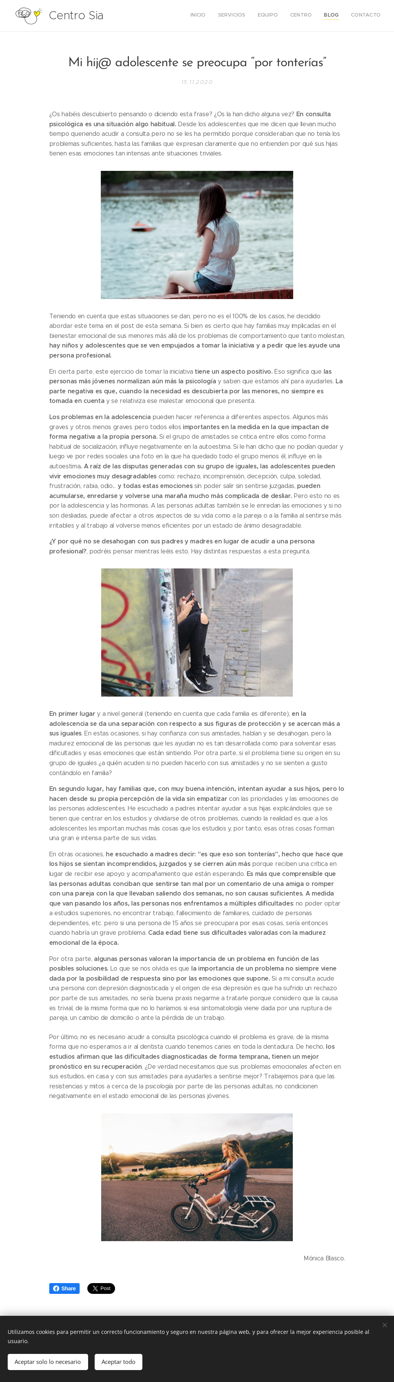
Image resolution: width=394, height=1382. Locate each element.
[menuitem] (321, 15)
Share (64, 1288)
